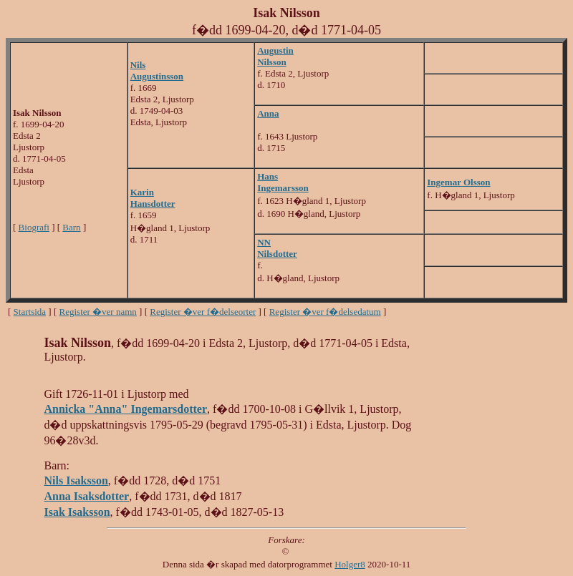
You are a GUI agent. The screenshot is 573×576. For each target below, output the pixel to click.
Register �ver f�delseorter (203, 311)
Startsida (30, 311)
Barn (71, 227)
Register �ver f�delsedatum (325, 311)
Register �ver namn (98, 311)
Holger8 (349, 564)
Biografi (34, 227)
